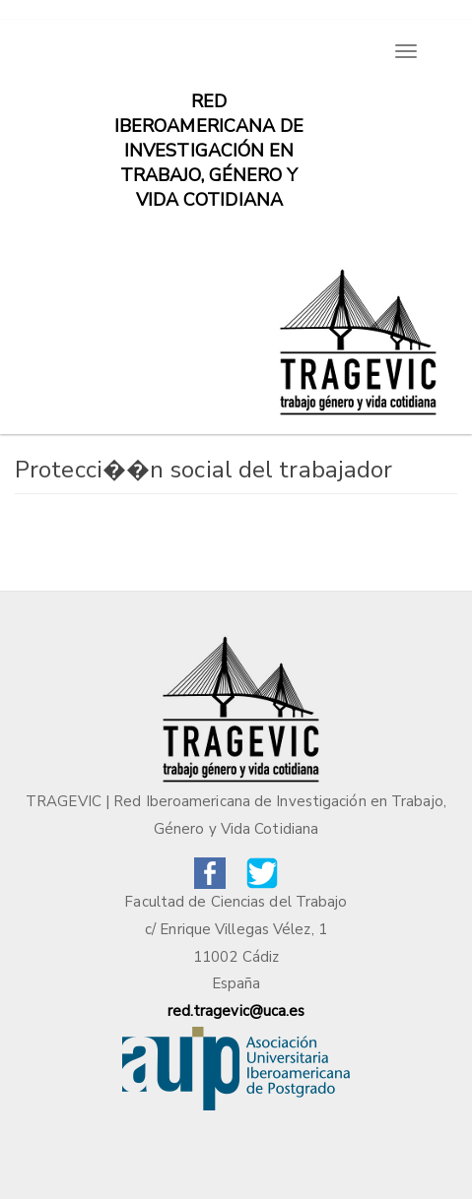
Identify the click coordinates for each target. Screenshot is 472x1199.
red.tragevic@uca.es (236, 1011)
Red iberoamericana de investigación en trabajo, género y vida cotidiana (209, 111)
